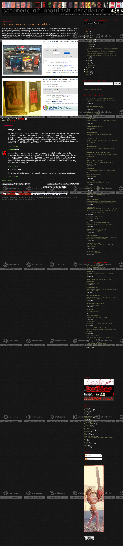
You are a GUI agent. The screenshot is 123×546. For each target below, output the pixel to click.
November (91, 41)
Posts (88, 456)
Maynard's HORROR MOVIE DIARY (97, 223)
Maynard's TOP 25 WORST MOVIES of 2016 (99, 224)
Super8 (86, 433)
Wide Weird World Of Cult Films (96, 229)
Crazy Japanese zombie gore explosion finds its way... (102, 50)
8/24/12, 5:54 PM (13, 176)
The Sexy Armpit (91, 146)
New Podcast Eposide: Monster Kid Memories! (100, 134)
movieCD (87, 447)
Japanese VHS (88, 424)
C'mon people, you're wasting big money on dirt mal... (102, 55)
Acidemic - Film (91, 138)
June (89, 58)
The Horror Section (92, 112)
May (89, 60)
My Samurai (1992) (92, 218)
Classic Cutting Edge (90, 416)
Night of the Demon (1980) (94, 231)
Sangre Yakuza (91, 193)
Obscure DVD (88, 427)
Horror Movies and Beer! (94, 126)
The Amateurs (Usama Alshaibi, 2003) (97, 182)
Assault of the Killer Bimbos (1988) (96, 317)
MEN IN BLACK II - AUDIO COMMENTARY (99, 323)
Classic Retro (88, 417)
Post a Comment (7, 180)
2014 (88, 34)
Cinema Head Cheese (93, 243)
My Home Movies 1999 (93, 311)
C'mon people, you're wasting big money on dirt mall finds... (26, 24)
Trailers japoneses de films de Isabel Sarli (98, 345)
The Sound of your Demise (95, 303)
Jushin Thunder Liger (92, 305)
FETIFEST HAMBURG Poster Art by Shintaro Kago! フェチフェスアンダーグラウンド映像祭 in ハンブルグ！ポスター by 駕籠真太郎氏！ (101, 210)
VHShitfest (89, 309)
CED (85, 414)
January (90, 67)
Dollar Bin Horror (92, 235)
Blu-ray (86, 411)
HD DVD (86, 422)
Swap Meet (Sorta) (90, 436)
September (91, 44)
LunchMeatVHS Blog (93, 295)
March (90, 64)
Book (85, 413)
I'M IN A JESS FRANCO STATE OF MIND (99, 98)
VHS (14, 120)
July (89, 57)
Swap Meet (87, 434)
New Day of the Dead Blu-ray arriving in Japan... (100, 53)
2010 (88, 71)
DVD (85, 419)
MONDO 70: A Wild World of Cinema (98, 152)
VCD (85, 439)
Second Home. (90, 128)
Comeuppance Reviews (94, 216)
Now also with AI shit (92, 283)
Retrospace (90, 168)
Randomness (88, 430)
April (89, 62)
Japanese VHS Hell (92, 335)
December (91, 39)
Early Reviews (88, 420)
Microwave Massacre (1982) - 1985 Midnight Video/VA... (102, 48)
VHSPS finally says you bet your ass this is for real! (101, 51)
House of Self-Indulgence (94, 181)
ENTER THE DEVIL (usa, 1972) (95, 267)
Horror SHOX (90, 207)
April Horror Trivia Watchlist (94, 114)
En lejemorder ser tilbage (94, 265)
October (90, 43)
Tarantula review (91, 176)
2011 (88, 69)
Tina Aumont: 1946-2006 (93, 253)
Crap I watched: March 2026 (94, 108)
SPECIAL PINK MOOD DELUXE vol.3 (97, 195)
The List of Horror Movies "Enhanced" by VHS (98, 437)
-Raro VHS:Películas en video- (96, 343)
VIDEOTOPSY (90, 271)
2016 (88, 32)
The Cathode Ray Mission (94, 106)
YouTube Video (88, 444)
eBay (11, 120)
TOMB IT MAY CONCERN (94, 160)
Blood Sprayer (88, 410)
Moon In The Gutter (92, 251)
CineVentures (90, 118)
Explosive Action (92, 287)
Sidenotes (87, 431)
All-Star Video (91, 321)
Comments (89, 459)
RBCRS (86, 428)
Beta (85, 408)
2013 (88, 35)
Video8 (86, 442)
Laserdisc (87, 425)
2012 (88, 37)
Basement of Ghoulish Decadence (97, 328)
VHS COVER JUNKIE (93, 315)
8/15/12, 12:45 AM (13, 166)
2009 (88, 73)
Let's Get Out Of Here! (93, 174)
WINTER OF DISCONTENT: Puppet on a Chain (100, 188)
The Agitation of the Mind (94, 187)
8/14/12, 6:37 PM (13, 146)
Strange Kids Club (92, 199)
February (90, 65)
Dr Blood (11, 150)
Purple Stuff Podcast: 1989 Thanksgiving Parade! (100, 148)
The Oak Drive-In (91, 132)
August (90, 46)
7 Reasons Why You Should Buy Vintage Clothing (100, 170)
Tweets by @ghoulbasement (93, 89)
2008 (88, 75)
